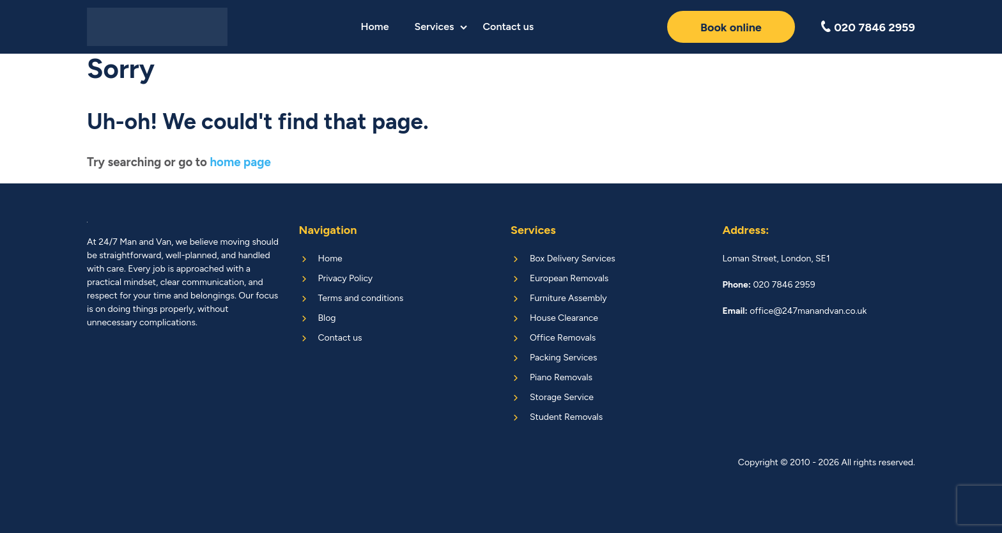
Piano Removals (561, 377)
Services (434, 26)
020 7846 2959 (873, 27)
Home (374, 26)
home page (240, 162)
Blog (327, 318)
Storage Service (562, 397)
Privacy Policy (345, 278)
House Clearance (564, 318)
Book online (731, 27)
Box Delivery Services (572, 258)
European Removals (569, 278)
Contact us (508, 26)
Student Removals (566, 417)
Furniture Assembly (568, 298)
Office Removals (563, 337)
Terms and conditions (361, 298)
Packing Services (563, 357)
